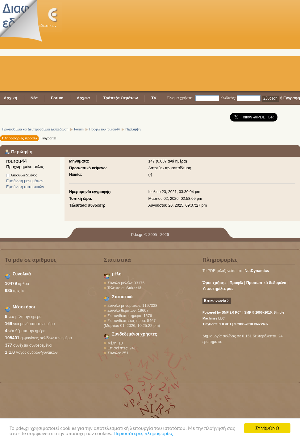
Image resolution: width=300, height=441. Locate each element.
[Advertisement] (156, 46)
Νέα (34, 98)
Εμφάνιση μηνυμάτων (24, 181)
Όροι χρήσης (214, 283)
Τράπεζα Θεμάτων (120, 98)
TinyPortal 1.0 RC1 (216, 324)
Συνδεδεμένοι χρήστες (134, 334)
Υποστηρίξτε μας (217, 288)
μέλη (117, 274)
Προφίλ (236, 283)
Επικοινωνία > (216, 301)
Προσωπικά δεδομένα (266, 283)
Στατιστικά (122, 297)
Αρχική (10, 98)
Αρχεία (83, 98)
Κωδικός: (228, 98)
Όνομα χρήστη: (180, 98)
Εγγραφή (291, 98)
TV (153, 98)
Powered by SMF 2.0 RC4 (222, 312)
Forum (57, 98)
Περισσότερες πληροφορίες (143, 434)
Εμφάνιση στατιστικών (25, 187)
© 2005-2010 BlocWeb (251, 324)
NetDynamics (257, 271)
